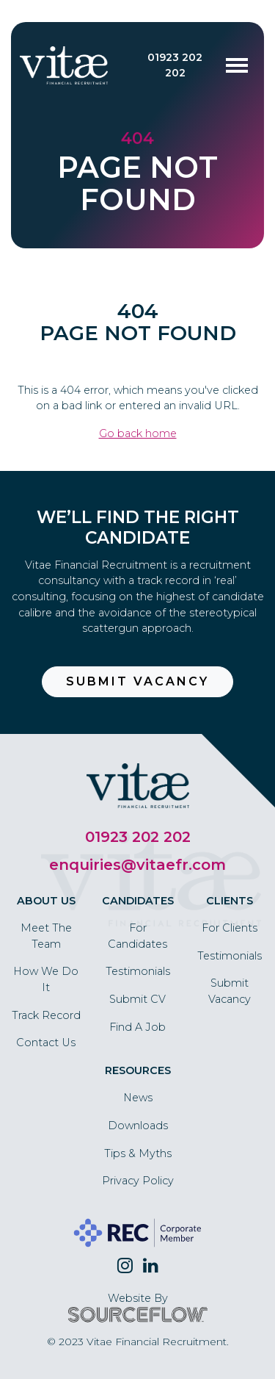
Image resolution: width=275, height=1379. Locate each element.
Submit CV (137, 999)
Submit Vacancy (137, 681)
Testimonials (138, 971)
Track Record (46, 1015)
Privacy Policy (138, 1180)
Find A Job (137, 1027)
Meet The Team (46, 936)
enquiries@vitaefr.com (137, 865)
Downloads (138, 1125)
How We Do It (45, 979)
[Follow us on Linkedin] (150, 1266)
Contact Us (46, 1042)
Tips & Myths (138, 1153)
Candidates (138, 900)
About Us (46, 900)
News (138, 1097)
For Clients (229, 928)
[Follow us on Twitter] (125, 1266)
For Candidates (137, 936)
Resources (138, 1070)
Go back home (138, 433)
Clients (229, 900)
